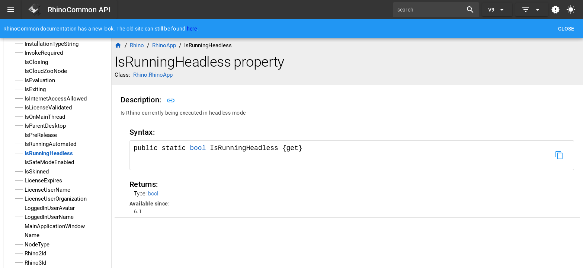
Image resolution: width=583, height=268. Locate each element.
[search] (430, 9)
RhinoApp (164, 45)
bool (198, 148)
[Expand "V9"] (497, 9)
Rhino (137, 45)
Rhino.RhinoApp (153, 74)
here (192, 29)
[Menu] (10, 9)
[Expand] (531, 9)
